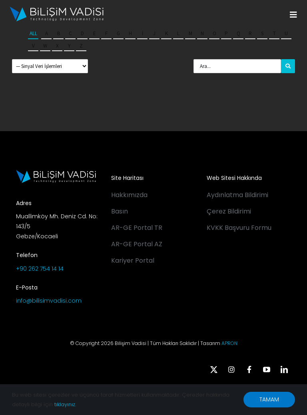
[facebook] (249, 369)
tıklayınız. (65, 404)
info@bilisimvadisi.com (49, 301)
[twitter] (214, 369)
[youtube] (266, 369)
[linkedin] (284, 369)
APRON (229, 343)
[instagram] (231, 369)
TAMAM (269, 399)
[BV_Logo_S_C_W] (57, 9)
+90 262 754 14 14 (40, 269)
